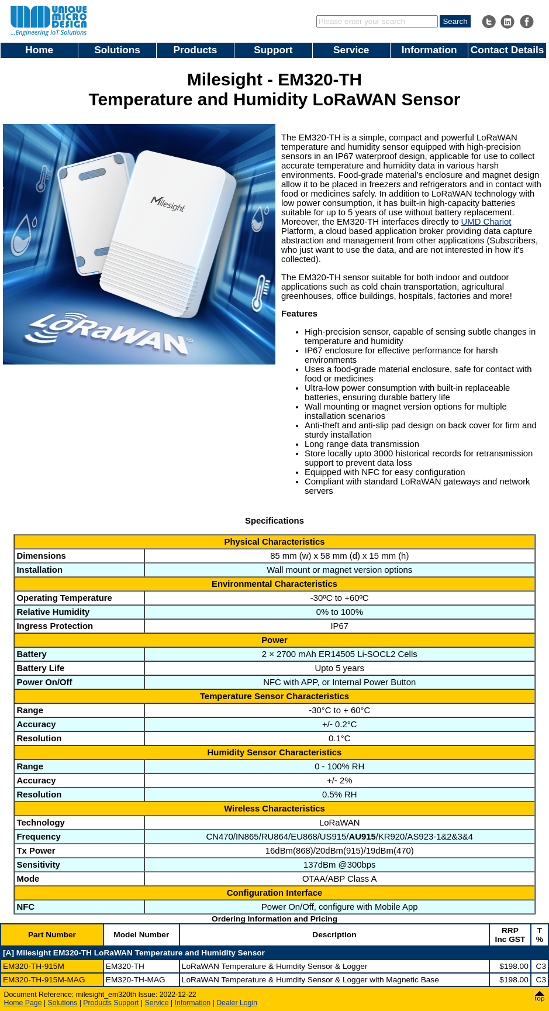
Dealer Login (236, 1003)
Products (195, 50)
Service (351, 50)
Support (273, 50)
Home (39, 50)
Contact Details (507, 50)
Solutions (117, 50)
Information (429, 50)
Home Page (23, 1003)
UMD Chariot (486, 221)
